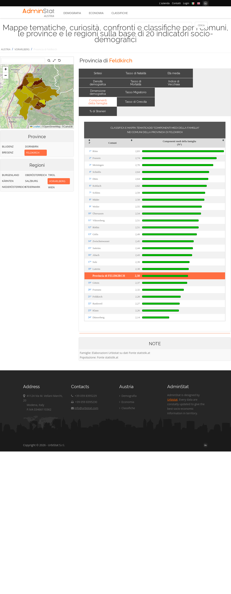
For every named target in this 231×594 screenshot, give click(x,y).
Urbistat (172, 399)
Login (186, 3)
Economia (96, 13)
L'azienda (164, 3)
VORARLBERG (22, 49)
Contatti (176, 3)
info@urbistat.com (84, 408)
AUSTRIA (5, 49)
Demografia (72, 13)
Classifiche (119, 13)
